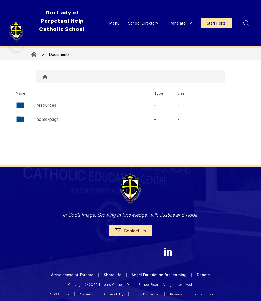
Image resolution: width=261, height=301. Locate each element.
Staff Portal (216, 23)
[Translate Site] (179, 23)
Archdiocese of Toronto (72, 275)
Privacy (176, 294)
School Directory (143, 23)
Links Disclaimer (147, 294)
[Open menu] (110, 23)
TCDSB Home (59, 294)
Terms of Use (203, 294)
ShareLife (112, 275)
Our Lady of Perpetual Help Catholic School (34, 54)
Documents (59, 54)
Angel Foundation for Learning (159, 275)
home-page (47, 119)
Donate (203, 275)
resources (46, 105)
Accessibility (113, 294)
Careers (86, 294)
